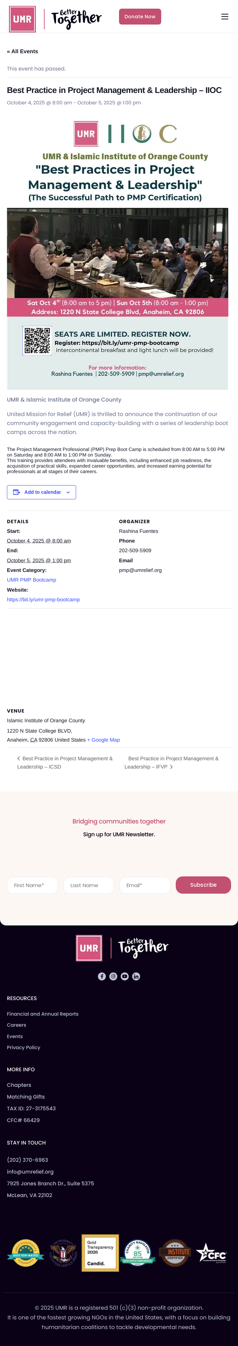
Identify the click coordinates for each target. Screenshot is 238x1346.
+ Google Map (103, 740)
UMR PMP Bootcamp (31, 580)
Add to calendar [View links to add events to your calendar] (43, 492)
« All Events (22, 52)
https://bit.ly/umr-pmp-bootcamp (43, 600)
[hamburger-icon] (224, 16)
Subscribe (203, 884)
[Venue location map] (119, 658)
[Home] (52, 18)
